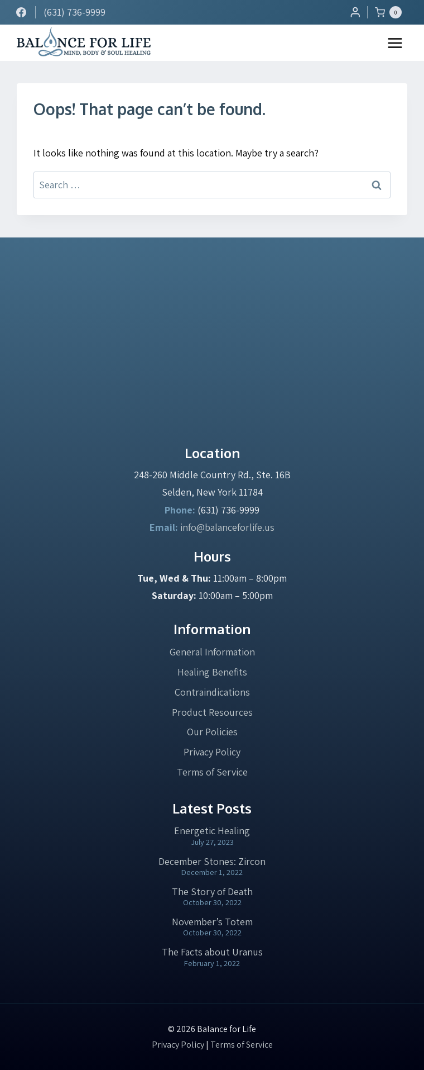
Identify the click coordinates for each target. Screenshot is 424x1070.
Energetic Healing (212, 830)
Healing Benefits (212, 671)
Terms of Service (212, 771)
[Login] (355, 12)
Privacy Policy (212, 751)
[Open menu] (395, 42)
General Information (212, 651)
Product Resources (212, 712)
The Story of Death (212, 891)
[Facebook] (21, 12)
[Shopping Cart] (391, 12)
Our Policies (212, 731)
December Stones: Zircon (212, 861)
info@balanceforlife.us (227, 527)
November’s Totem (212, 921)
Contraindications (212, 692)
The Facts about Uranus (212, 951)
